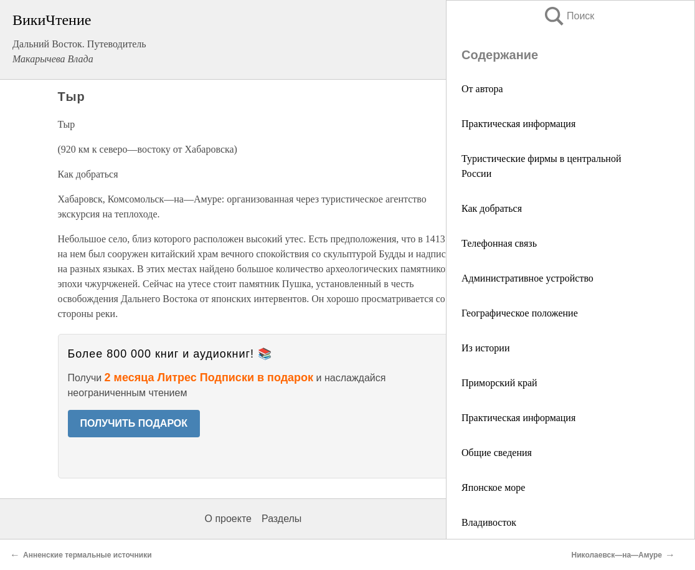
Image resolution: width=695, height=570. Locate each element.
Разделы (281, 518)
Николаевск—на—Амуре (617, 555)
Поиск (568, 16)
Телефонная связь (499, 243)
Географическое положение (519, 313)
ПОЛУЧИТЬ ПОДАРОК (134, 423)
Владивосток (488, 522)
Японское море (493, 487)
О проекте (228, 518)
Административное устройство (527, 278)
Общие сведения (496, 452)
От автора (482, 88)
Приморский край (499, 383)
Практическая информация (518, 123)
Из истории (485, 348)
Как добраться (491, 208)
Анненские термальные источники (87, 555)
